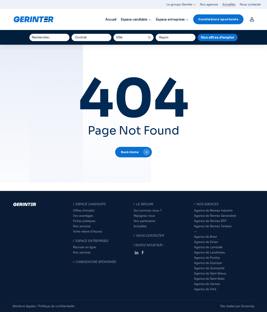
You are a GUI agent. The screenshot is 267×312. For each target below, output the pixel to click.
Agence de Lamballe (208, 247)
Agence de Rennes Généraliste (215, 216)
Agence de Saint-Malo (209, 279)
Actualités (140, 226)
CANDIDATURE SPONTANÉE (96, 262)
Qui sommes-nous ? (148, 210)
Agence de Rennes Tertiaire (213, 226)
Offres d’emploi (83, 210)
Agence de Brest (205, 237)
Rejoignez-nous (144, 216)
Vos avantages (83, 216)
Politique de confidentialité (56, 306)
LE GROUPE (145, 204)
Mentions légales (24, 306)
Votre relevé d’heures (87, 231)
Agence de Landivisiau (209, 252)
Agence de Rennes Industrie (213, 210)
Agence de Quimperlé (209, 268)
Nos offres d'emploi (217, 37)
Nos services (82, 226)
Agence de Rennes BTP (210, 221)
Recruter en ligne (84, 247)
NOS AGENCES (207, 204)
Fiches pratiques (84, 221)
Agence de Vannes (207, 284)
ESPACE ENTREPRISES (92, 241)
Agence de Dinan (206, 242)
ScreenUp (247, 306)
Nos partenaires (144, 221)
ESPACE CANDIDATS (91, 204)
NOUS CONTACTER (150, 236)
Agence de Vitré (205, 289)
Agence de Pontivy (207, 258)
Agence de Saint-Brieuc (210, 273)
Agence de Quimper (208, 263)
